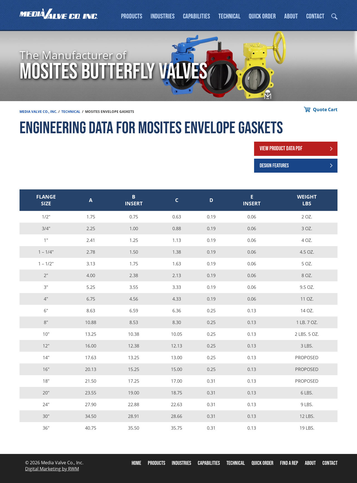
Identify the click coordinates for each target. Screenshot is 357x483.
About (291, 16)
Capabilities (196, 16)
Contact (315, 16)
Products (131, 16)
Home (136, 463)
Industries (163, 16)
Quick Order (262, 16)
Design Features (274, 165)
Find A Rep (289, 463)
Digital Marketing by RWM (52, 469)
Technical (229, 16)
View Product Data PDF (281, 148)
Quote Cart (325, 109)
